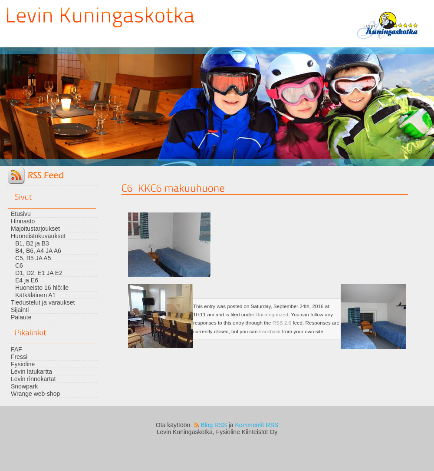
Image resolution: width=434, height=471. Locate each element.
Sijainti (20, 309)
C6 (19, 265)
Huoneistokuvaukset (38, 235)
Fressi (19, 356)
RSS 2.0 (282, 322)
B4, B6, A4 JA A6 (38, 250)
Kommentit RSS (257, 424)
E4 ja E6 (26, 280)
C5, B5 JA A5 (33, 258)
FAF (16, 349)
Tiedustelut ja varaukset (43, 302)
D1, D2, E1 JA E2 (38, 272)
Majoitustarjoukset (35, 228)
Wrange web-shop (35, 393)
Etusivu (21, 213)
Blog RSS (214, 424)
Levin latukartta (31, 371)
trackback (270, 331)
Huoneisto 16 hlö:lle (42, 287)
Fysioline (23, 364)
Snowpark (24, 386)
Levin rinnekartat (33, 378)
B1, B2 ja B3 (32, 243)
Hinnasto (23, 221)
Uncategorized (272, 314)
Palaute (21, 317)
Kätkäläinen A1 (35, 295)
